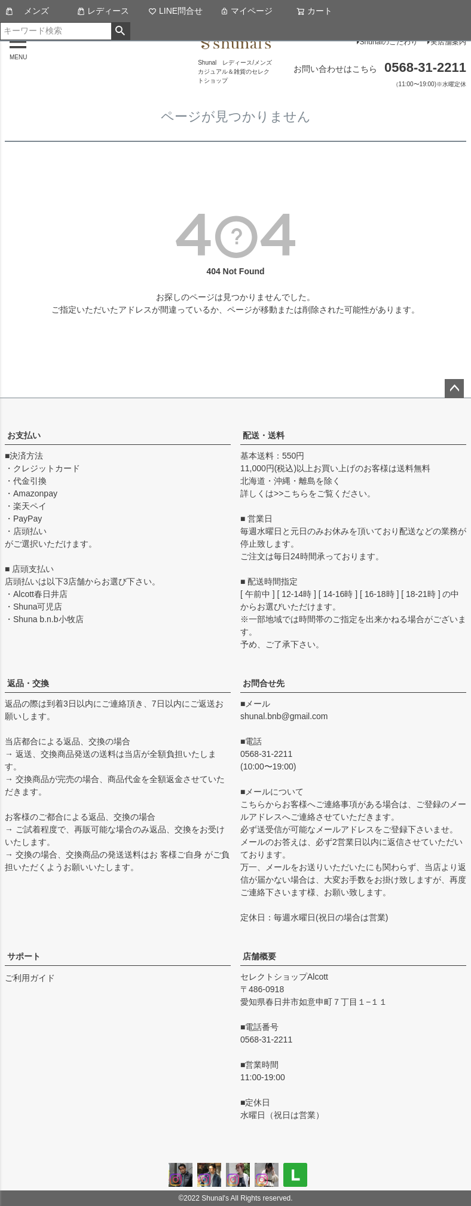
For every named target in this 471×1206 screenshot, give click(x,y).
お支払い (24, 435)
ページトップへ (454, 388)
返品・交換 (28, 683)
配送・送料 (264, 435)
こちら (295, 493)
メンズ (27, 11)
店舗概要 (259, 956)
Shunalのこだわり (389, 42)
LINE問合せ (175, 11)
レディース (103, 11)
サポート (24, 956)
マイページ (246, 11)
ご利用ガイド (30, 978)
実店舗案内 (448, 42)
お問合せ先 (264, 683)
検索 (120, 31)
